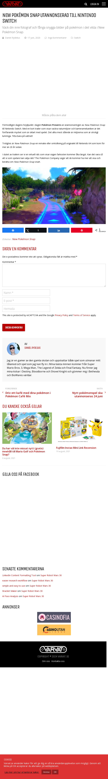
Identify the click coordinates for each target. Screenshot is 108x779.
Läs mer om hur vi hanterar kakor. (22, 772)
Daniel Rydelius (12, 37)
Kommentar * (9, 261)
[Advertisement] (28, 539)
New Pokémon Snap (23, 239)
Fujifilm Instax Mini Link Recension (76, 447)
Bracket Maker (9, 591)
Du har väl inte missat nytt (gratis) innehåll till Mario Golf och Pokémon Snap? (23, 451)
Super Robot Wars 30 (51, 575)
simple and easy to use (13, 585)
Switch (77, 37)
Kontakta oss (58, 661)
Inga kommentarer (57, 37)
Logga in (94, 4)
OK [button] (55, 772)
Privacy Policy (61, 315)
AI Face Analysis (10, 596)
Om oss (46, 661)
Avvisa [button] (46, 772)
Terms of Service (81, 315)
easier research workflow (14, 580)
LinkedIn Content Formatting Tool (19, 575)
